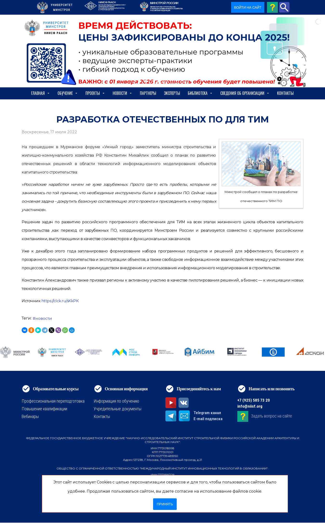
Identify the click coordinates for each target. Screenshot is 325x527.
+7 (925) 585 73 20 (253, 400)
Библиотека (200, 93)
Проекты (95, 93)
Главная (40, 93)
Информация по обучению (116, 401)
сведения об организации (244, 93)
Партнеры (148, 93)
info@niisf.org (249, 406)
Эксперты (172, 93)
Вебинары (30, 416)
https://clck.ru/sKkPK (60, 301)
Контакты (285, 93)
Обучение (68, 93)
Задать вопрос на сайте (271, 415)
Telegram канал (207, 412)
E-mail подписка (208, 418)
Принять (165, 504)
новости (43, 318)
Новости (122, 93)
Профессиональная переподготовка (53, 401)
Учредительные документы (117, 408)
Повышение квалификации (44, 408)
